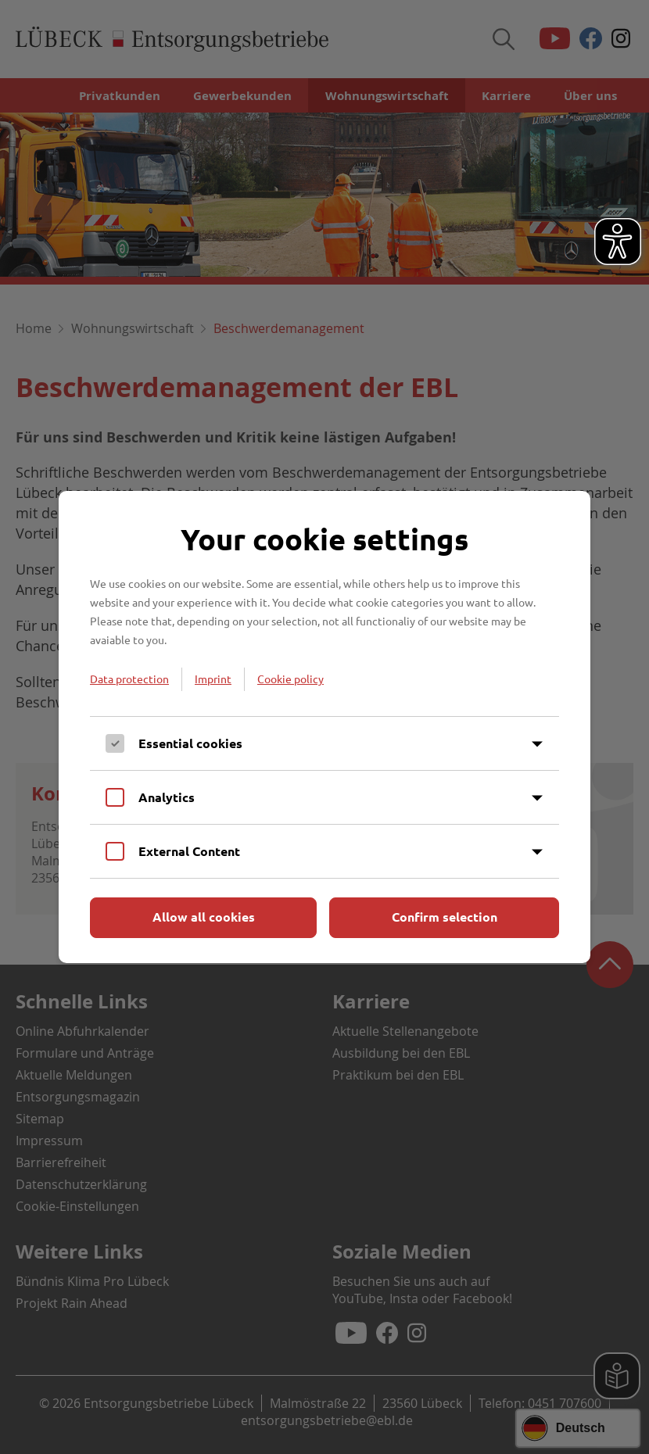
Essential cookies (190, 743)
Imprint (213, 678)
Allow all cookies (203, 916)
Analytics (166, 797)
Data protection (129, 678)
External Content (189, 851)
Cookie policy (290, 678)
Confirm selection (444, 916)
